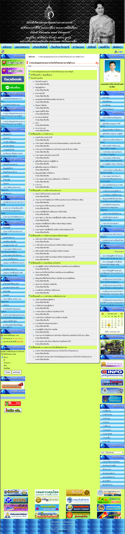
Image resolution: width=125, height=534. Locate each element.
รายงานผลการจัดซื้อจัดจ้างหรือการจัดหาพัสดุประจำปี (54, 230)
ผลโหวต (16, 372)
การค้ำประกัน (106, 415)
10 (118, 321)
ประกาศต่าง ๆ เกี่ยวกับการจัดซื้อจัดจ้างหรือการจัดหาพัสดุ (55, 218)
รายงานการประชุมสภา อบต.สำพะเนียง (110, 224)
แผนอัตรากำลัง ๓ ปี (9, 245)
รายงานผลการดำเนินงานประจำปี (47, 155)
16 (115, 323)
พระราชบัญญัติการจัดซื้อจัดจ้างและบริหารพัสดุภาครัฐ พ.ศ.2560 (111, 264)
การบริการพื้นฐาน (8, 142)
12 (102, 323)
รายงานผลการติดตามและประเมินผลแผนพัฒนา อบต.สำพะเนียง (58, 143)
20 (106, 325)
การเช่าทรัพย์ (106, 434)
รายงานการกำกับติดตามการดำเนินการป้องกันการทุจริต (12, 218)
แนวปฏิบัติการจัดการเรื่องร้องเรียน (112, 165)
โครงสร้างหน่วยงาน (9, 164)
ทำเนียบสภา (6, 193)
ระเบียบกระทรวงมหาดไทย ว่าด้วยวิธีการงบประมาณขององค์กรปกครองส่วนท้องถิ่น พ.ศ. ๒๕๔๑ (112, 302)
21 (109, 325)
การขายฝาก (106, 430)
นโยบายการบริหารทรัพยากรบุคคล (47, 239)
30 (115, 327)
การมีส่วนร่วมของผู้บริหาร (44, 306)
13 (106, 323)
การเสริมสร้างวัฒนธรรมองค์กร (11, 310)
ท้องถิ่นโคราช (107, 485)
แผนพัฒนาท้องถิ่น (8, 241)
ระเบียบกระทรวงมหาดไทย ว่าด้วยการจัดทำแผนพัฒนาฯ (112, 280)
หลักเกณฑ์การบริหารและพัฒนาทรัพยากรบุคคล (52, 251)
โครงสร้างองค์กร (41, 81)
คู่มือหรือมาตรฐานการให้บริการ (46, 167)
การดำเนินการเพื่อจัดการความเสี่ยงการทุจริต (51, 317)
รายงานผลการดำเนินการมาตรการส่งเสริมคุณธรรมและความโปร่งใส (111, 178)
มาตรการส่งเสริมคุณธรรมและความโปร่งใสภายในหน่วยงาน (13, 316)
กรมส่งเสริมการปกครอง (110, 462)
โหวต (7, 372)
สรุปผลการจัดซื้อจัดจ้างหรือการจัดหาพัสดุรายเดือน (12, 274)
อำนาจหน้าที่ (39, 93)
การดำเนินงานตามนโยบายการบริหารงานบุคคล (111, 153)
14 (109, 323)
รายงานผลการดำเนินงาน (11, 255)
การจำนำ (105, 422)
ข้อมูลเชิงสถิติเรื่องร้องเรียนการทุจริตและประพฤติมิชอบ (111, 200)
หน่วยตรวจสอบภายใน (10, 287)
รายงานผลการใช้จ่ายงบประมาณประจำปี (49, 206)
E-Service (38, 185)
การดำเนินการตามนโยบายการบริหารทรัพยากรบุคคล (54, 245)
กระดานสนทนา (107, 109)
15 (112, 323)
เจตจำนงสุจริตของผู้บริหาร (45, 300)
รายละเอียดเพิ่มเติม (42, 84)
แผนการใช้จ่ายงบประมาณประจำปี (11, 233)
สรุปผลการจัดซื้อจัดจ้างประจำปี (13, 264)
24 (118, 325)
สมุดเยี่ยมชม (106, 101)
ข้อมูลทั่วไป (6, 134)
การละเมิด (105, 441)
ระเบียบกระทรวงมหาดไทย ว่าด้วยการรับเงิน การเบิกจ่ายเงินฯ (112, 286)
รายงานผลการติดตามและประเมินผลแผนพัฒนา (11, 250)
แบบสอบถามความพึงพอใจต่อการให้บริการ (112, 241)
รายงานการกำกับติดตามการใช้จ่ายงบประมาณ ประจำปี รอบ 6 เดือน (59, 200)
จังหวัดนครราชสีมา (109, 465)
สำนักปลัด (5, 180)
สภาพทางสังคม (7, 146)
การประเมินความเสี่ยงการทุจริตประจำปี (49, 312)
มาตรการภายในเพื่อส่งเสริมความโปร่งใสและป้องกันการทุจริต (12, 210)
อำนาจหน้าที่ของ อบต (10, 284)
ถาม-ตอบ (105, 97)
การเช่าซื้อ (105, 438)
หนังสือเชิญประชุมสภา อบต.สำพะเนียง (110, 218)
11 (122, 321)
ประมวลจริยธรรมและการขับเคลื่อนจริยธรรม (112, 186)
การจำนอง (105, 418)
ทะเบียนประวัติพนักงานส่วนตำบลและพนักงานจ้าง (12, 155)
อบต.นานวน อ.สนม (112, 452)
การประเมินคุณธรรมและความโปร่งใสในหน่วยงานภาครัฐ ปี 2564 (13, 124)
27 (106, 327)
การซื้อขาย (105, 426)
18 (122, 323)
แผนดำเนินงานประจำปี (43, 137)
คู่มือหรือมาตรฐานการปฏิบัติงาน (46, 161)
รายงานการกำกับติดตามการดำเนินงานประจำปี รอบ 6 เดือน (56, 149)
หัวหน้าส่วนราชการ (9, 172)
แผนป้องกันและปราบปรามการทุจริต (13, 203)
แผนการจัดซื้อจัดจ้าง (9, 259)
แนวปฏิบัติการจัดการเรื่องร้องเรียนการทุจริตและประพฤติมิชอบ (57, 266)
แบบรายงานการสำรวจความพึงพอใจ (112, 235)
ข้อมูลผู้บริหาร (7, 168)
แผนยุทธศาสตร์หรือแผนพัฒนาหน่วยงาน (49, 99)
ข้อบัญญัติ (5, 228)
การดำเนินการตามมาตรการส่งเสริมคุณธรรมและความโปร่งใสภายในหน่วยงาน (63, 357)
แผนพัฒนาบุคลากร (9, 269)
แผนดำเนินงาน (7, 238)
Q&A (37, 123)
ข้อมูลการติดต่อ (41, 105)
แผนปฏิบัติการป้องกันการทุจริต (46, 329)
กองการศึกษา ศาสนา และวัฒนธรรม (11, 300)
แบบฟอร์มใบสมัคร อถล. (10, 105)
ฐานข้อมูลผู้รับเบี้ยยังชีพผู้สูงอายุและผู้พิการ (12, 326)
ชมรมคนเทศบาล (108, 473)
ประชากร (5, 138)
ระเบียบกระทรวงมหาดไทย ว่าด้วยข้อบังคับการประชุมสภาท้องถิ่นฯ (112, 294)
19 (102, 325)
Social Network (40, 128)
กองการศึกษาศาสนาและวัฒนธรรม (11, 188)
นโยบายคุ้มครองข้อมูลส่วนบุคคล (111, 119)
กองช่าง (5, 183)
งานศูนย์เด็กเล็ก (8, 150)
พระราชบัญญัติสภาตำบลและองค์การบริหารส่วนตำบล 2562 (112, 257)
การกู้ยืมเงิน (106, 411)
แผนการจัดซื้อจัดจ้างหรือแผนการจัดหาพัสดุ (51, 212)
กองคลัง (5, 176)
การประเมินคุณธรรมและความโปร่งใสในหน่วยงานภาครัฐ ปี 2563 (13, 115)
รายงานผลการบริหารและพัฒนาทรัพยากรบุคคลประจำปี (111, 159)
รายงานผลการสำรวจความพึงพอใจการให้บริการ (52, 179)
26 (102, 327)
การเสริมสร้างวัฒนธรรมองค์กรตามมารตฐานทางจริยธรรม (110, 207)
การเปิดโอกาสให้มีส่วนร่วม (111, 195)
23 (115, 325)
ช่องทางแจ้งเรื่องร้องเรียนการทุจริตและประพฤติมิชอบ (54, 272)
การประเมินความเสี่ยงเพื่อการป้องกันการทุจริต (112, 171)
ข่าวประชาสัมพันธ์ (41, 117)
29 (112, 327)
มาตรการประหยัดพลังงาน (111, 213)
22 (112, 325)
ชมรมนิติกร (106, 481)
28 (109, 327)
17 (118, 323)
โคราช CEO (106, 469)
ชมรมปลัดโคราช (108, 477)
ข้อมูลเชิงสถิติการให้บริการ (45, 173)
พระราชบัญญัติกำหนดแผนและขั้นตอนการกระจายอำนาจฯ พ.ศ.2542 (112, 273)
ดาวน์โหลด (106, 105)
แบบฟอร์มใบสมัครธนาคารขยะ (11, 100)
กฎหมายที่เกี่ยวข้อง (9, 321)
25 (122, 325)
